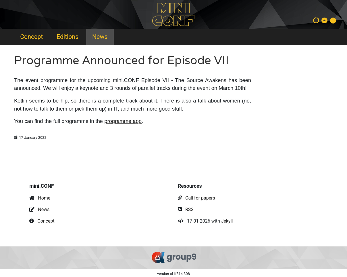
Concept (31, 36)
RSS (189, 209)
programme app (123, 121)
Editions (67, 36)
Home (44, 198)
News (99, 36)
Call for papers (200, 198)
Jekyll (227, 221)
